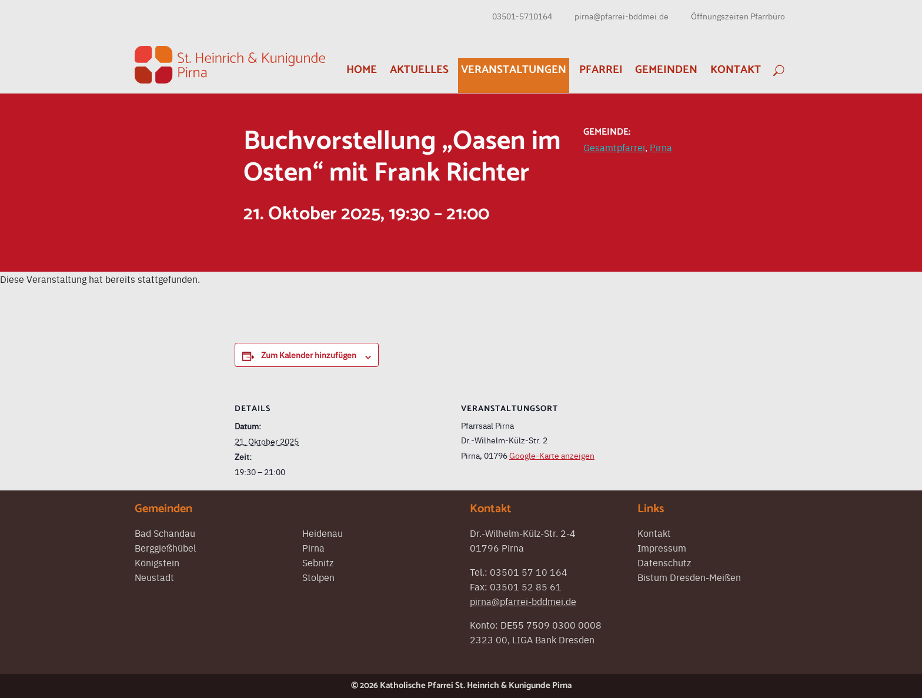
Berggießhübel (165, 547)
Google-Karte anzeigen (551, 455)
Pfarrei (601, 70)
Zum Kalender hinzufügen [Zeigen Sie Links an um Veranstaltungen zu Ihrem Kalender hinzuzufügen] (308, 354)
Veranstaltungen (513, 70)
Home (361, 70)
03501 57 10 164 (528, 571)
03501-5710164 (522, 16)
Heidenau (322, 532)
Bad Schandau (165, 532)
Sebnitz (317, 562)
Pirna (661, 147)
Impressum (661, 547)
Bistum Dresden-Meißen (689, 576)
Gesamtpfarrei (614, 147)
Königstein (157, 562)
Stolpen (318, 576)
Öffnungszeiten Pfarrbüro (738, 16)
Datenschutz (664, 562)
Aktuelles (419, 70)
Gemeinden (666, 70)
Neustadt (154, 576)
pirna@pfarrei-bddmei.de (621, 16)
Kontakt (735, 70)
